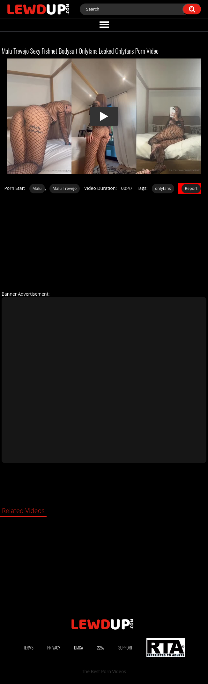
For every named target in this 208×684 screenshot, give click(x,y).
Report (191, 188)
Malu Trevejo (65, 188)
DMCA (78, 647)
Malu (37, 188)
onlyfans (163, 188)
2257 (101, 647)
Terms (28, 647)
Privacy (53, 647)
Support (125, 647)
